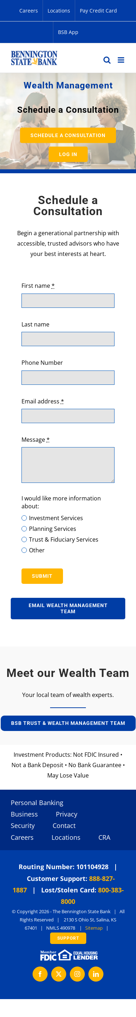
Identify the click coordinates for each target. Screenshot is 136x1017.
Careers (22, 837)
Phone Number (42, 363)
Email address (42, 401)
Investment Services (56, 518)
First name (38, 286)
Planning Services (52, 529)
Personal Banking (37, 802)
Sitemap (94, 928)
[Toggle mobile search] (107, 60)
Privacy (66, 814)
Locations (66, 837)
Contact (64, 825)
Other (37, 550)
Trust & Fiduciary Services (63, 539)
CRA (104, 837)
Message (35, 440)
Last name (35, 324)
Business (24, 814)
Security (23, 825)
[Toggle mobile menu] (121, 60)
